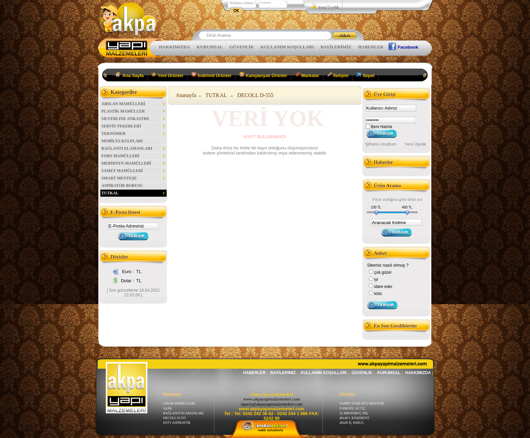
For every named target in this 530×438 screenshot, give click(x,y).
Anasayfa (186, 95)
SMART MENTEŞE (133, 178)
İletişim (337, 75)
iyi (376, 279)
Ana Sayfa (129, 75)
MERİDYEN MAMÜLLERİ (133, 163)
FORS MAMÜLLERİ (133, 155)
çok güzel (382, 272)
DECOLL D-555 (255, 95)
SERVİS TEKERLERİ (133, 126)
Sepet (365, 75)
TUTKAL (133, 193)
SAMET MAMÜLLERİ (133, 170)
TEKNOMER (133, 133)
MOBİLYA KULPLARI (122, 141)
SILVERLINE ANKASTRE (133, 118)
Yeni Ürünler (167, 75)
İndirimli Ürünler (211, 75)
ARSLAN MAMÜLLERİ (133, 103)
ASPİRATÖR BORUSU (122, 185)
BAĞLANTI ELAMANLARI (133, 148)
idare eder (383, 286)
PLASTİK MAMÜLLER (133, 111)
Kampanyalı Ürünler (263, 75)
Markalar (307, 75)
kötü (378, 293)
